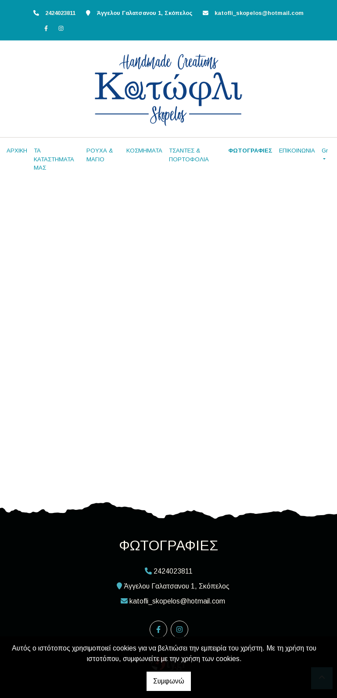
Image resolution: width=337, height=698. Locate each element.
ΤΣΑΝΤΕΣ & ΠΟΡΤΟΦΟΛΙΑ (189, 155)
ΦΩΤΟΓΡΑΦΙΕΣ (250, 150)
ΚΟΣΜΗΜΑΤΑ (144, 150)
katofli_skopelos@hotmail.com (259, 13)
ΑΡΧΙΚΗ (17, 150)
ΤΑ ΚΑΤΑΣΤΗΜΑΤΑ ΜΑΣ (54, 159)
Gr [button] (325, 150)
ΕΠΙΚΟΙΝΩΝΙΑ (297, 150)
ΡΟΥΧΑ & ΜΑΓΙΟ (99, 155)
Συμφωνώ (168, 681)
